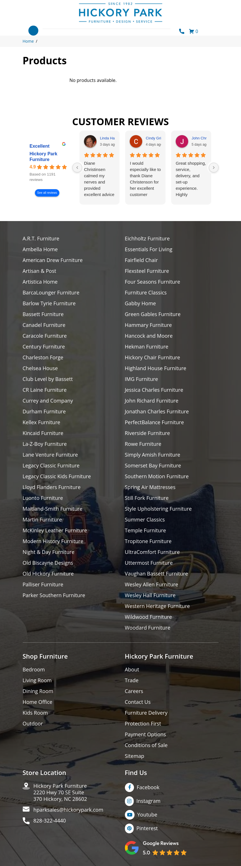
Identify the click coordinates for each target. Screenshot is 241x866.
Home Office (38, 702)
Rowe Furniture (143, 444)
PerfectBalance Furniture (154, 422)
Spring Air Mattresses (150, 487)
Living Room (37, 680)
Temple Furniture (145, 530)
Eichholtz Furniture (147, 238)
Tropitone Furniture (148, 541)
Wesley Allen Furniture (151, 584)
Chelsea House (40, 368)
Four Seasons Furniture (152, 282)
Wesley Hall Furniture (150, 595)
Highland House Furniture (155, 368)
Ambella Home (40, 249)
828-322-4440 (49, 820)
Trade (132, 680)
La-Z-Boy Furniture (45, 444)
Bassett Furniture (43, 314)
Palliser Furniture (43, 584)
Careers (134, 691)
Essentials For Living (149, 249)
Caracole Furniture (45, 336)
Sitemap (134, 756)
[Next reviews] (214, 167)
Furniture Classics (146, 292)
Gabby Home (140, 303)
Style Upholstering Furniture (158, 509)
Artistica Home (40, 282)
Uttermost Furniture (149, 563)
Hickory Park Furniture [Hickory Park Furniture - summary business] (43, 156)
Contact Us (138, 702)
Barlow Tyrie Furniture (49, 303)
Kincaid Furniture (43, 433)
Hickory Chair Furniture (152, 357)
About (132, 669)
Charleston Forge (43, 357)
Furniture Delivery (146, 713)
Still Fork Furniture (147, 498)
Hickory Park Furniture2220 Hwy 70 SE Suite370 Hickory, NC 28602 (60, 792)
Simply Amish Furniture (152, 454)
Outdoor (33, 723)
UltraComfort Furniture (152, 552)
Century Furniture (44, 346)
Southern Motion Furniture (157, 476)
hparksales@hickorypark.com (68, 810)
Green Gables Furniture (153, 314)
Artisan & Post (39, 271)
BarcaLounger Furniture (51, 292)
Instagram (149, 800)
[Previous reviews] (77, 167)
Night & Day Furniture (49, 552)
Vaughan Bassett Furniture (156, 573)
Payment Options (145, 734)
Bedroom (34, 669)
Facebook (148, 787)
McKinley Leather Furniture (55, 530)
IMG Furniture (141, 379)
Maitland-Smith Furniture (53, 509)
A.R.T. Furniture (41, 238)
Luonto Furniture (43, 498)
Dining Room (38, 691)
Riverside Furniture (147, 433)
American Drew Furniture (53, 260)
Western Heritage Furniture (157, 606)
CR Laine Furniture (45, 390)
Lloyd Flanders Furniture (52, 487)
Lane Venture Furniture (50, 454)
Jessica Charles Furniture (154, 390)
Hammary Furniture (148, 325)
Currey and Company (48, 400)
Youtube (147, 814)
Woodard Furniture (148, 627)
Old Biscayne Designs (48, 563)
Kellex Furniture (41, 422)
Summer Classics (145, 519)
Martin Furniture (42, 519)
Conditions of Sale (146, 745)
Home (28, 41)
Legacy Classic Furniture (51, 465)
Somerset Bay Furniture (153, 465)
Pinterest (147, 828)
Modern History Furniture (53, 541)
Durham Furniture (44, 411)
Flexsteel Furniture (147, 271)
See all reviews (47, 192)
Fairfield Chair (141, 260)
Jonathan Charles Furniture (157, 411)
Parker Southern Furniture (54, 595)
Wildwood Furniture (148, 617)
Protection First (143, 723)
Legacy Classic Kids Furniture (57, 476)
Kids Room (35, 713)
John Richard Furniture (152, 400)
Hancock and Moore (149, 336)
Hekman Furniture (146, 346)
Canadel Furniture (44, 325)
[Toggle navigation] (33, 31)
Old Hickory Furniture (48, 573)
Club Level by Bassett (48, 379)
